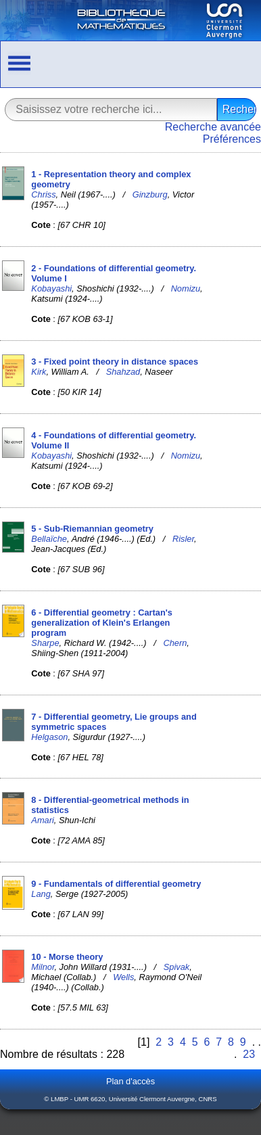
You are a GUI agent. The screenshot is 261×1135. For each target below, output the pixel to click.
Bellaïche (49, 539)
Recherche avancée (213, 127)
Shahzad (123, 372)
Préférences (232, 139)
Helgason (49, 737)
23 (249, 1054)
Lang (40, 894)
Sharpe (45, 643)
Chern (175, 643)
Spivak (176, 967)
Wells (123, 977)
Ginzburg (150, 194)
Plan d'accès (130, 1081)
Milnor (42, 967)
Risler (183, 539)
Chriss (43, 194)
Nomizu (185, 288)
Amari (42, 820)
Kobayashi (51, 288)
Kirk (38, 372)
